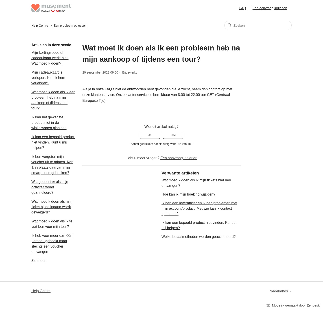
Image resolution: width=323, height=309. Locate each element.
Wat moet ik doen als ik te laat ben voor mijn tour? (51, 223)
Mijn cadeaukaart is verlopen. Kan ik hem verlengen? (48, 77)
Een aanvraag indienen (270, 8)
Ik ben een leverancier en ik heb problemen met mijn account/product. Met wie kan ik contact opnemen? (199, 208)
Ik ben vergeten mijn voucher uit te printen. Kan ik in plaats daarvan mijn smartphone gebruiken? (52, 165)
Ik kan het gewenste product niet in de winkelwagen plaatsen (49, 122)
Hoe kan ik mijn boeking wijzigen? (188, 194)
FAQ (242, 8)
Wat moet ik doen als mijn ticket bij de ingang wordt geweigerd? (51, 207)
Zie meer (38, 261)
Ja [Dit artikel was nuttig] (149, 135)
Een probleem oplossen (70, 25)
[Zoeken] (258, 25)
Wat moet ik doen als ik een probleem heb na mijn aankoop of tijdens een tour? (53, 100)
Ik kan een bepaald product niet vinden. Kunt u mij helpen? (53, 142)
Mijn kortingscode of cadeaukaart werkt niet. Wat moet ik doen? (49, 58)
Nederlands (281, 291)
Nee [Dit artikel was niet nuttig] (173, 135)
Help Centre (39, 25)
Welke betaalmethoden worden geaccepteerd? (199, 237)
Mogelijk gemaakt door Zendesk (296, 305)
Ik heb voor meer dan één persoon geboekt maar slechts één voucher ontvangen (51, 244)
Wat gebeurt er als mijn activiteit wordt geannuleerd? (49, 187)
